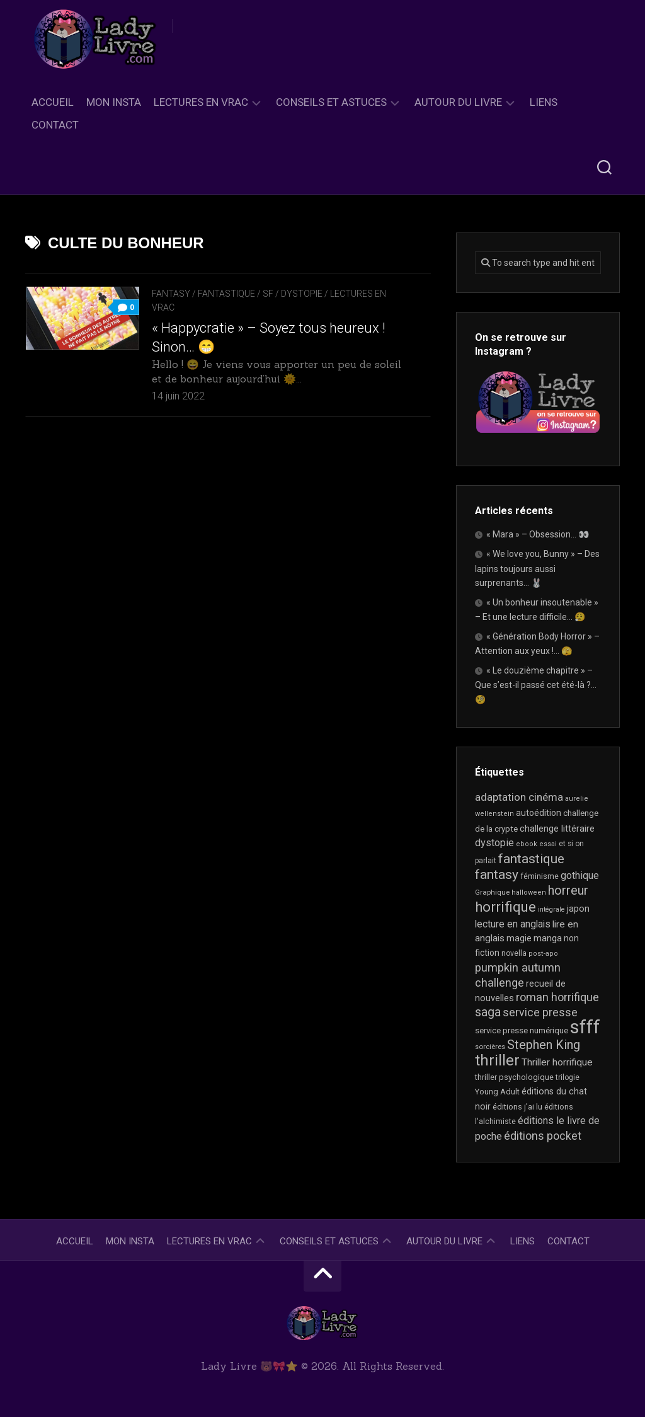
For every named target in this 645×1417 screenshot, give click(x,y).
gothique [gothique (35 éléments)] (580, 875)
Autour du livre (458, 102)
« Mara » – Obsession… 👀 (537, 534)
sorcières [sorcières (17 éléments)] (490, 1046)
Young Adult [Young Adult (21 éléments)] (497, 1091)
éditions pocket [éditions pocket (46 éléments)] (542, 1135)
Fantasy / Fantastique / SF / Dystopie (237, 294)
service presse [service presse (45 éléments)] (540, 1012)
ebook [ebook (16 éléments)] (526, 844)
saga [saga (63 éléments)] (488, 1012)
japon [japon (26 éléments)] (578, 909)
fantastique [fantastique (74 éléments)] (531, 858)
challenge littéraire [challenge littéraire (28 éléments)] (557, 828)
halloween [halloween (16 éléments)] (528, 892)
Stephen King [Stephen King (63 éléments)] (543, 1045)
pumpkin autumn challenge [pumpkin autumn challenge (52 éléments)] (518, 975)
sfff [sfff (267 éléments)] (585, 1027)
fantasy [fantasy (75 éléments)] (496, 874)
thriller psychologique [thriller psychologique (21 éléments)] (514, 1077)
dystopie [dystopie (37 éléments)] (494, 843)
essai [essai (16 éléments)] (548, 844)
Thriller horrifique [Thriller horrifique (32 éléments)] (557, 1062)
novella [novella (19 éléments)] (514, 953)
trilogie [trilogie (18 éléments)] (567, 1077)
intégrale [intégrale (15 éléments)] (551, 909)
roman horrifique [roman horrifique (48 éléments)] (557, 997)
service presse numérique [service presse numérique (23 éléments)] (521, 1030)
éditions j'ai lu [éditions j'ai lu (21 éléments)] (517, 1106)
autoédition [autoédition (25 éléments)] (538, 813)
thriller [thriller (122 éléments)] (497, 1060)
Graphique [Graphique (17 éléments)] (492, 892)
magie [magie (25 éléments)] (519, 938)
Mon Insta (113, 102)
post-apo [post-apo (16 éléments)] (543, 953)
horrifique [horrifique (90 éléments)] (505, 906)
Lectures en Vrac (201, 102)
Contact (55, 124)
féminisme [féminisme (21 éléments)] (539, 876)
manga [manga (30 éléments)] (548, 938)
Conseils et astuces (331, 102)
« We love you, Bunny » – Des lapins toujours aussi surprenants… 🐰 (537, 568)
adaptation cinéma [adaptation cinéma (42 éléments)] (519, 797)
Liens (543, 102)
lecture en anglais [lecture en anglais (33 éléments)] (513, 924)
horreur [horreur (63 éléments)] (568, 890)
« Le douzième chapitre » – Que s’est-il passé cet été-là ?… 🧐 (535, 684)
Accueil (52, 102)
